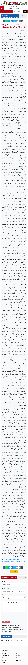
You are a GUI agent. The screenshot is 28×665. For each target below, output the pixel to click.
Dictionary (5, 653)
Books (4, 651)
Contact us (5, 649)
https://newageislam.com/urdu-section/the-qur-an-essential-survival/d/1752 (13, 560)
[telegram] (14, 21)
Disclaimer (18, 653)
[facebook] (4, 21)
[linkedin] (12, 21)
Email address (6, 588)
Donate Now (14, 572)
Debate (17, 651)
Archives (17, 649)
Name (4, 582)
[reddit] (17, 21)
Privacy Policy (6, 655)
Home (4, 646)
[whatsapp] (6, 21)
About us (17, 646)
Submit (6, 615)
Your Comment (7, 595)
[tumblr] (22, 21)
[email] (20, 21)
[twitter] (9, 21)
